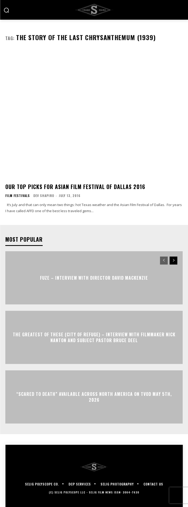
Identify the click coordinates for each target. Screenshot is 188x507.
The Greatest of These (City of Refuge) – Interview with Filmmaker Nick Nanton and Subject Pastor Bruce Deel (94, 337)
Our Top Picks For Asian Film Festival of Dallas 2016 (75, 187)
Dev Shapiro (43, 195)
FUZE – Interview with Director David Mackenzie (94, 278)
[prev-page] (164, 261)
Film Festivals (17, 195)
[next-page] (173, 261)
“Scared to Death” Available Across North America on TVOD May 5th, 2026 (94, 397)
